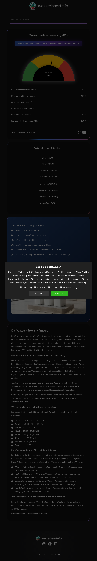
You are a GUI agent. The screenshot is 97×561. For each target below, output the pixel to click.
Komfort (53, 287)
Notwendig (26, 287)
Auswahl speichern (39, 293)
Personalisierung (68, 287)
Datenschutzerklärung (76, 282)
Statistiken (40, 287)
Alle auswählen (59, 293)
